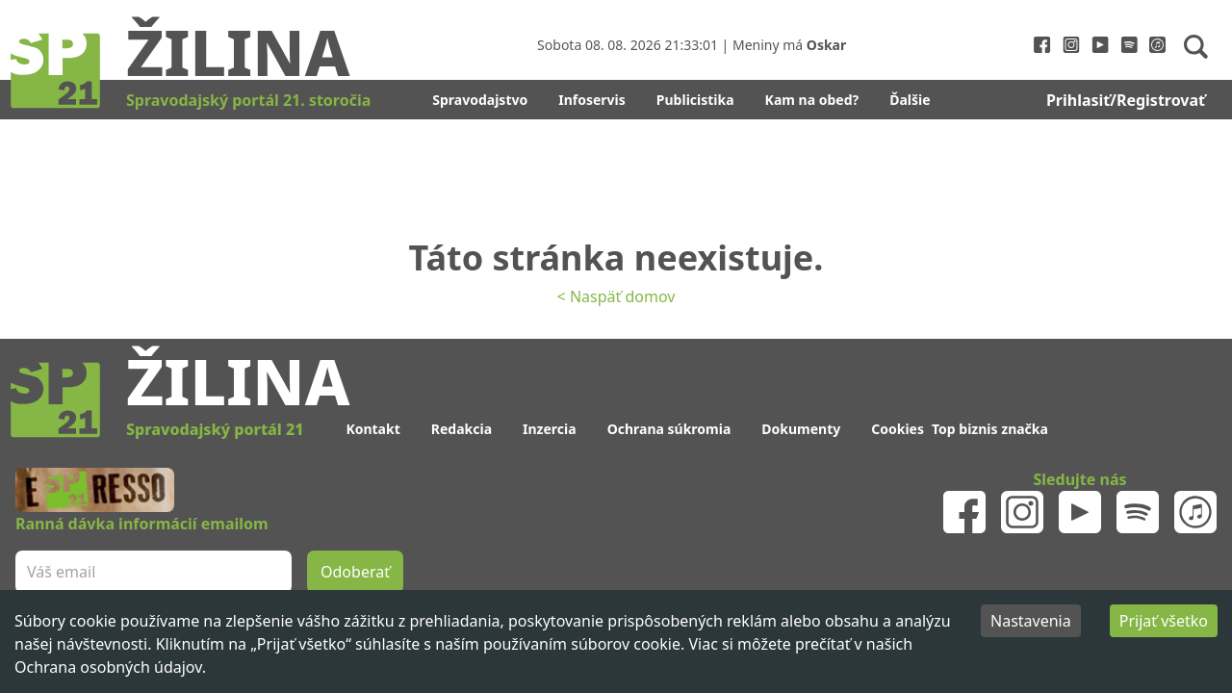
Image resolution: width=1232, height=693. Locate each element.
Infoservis (592, 99)
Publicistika (695, 99)
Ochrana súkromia (669, 429)
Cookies (897, 429)
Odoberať (355, 571)
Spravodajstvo (479, 99)
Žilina (237, 51)
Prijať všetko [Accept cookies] (1163, 620)
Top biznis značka (990, 429)
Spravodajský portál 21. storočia (248, 100)
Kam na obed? (812, 99)
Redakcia (461, 429)
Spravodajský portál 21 (214, 429)
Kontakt (372, 429)
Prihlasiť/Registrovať (1125, 100)
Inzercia (550, 429)
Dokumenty (800, 429)
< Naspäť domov (616, 296)
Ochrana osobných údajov (108, 667)
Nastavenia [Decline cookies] (1030, 620)
